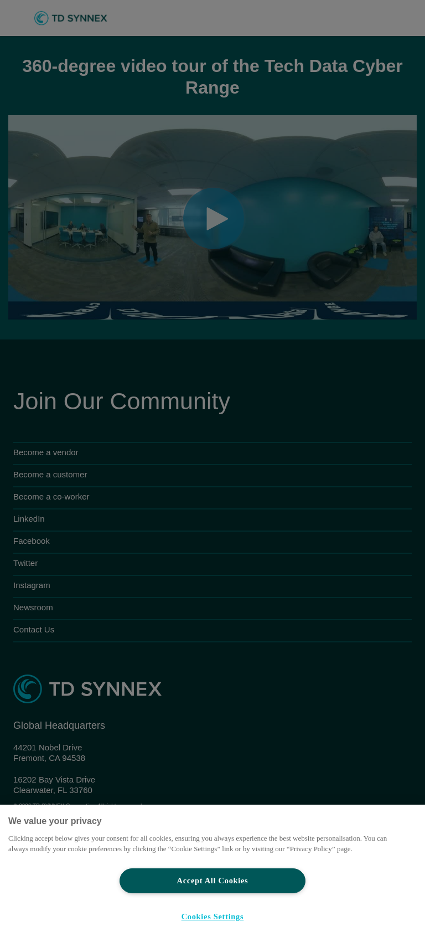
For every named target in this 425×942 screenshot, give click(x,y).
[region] (212, 873)
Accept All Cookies (212, 880)
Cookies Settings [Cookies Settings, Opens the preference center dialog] (213, 916)
